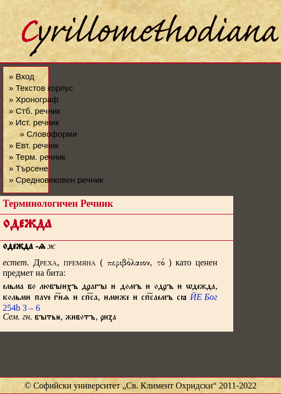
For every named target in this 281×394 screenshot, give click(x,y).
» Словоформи (48, 133)
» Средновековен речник (56, 179)
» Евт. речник (34, 145)
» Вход (21, 76)
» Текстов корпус (41, 87)
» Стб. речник (34, 110)
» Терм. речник (37, 156)
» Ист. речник (34, 122)
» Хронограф (33, 99)
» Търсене (28, 168)
